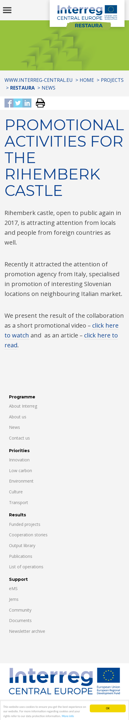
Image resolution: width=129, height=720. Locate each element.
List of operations (26, 566)
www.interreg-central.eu (38, 80)
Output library (22, 545)
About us (17, 417)
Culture (16, 492)
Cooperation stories (28, 535)
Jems (14, 599)
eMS (13, 588)
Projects (112, 80)
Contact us (19, 438)
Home (87, 80)
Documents (20, 620)
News (48, 88)
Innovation (19, 460)
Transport (18, 502)
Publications (20, 556)
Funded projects (24, 524)
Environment (21, 481)
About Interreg (23, 406)
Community (20, 610)
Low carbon (20, 470)
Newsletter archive (27, 631)
